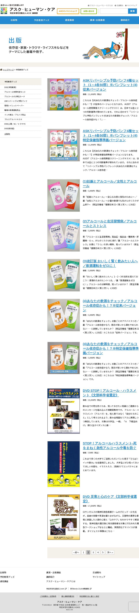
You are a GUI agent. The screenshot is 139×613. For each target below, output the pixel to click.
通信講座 (4, 581)
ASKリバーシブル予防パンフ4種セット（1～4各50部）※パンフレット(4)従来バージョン (111, 85)
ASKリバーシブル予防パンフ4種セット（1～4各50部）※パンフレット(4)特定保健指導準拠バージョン (111, 135)
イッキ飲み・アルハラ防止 (15, 114)
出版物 (7, 134)
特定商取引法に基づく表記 (89, 596)
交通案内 (119, 5)
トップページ (7, 69)
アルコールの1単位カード (14, 96)
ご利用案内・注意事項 (48, 596)
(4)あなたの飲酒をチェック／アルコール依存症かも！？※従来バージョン (110, 305)
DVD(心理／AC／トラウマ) (14, 124)
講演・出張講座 (53, 572)
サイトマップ (131, 5)
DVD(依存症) (9, 128)
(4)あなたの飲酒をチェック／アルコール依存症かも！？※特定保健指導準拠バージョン (111, 348)
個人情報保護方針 (67, 596)
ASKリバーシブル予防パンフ (15, 101)
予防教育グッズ (10, 81)
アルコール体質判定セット (15, 92)
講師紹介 (50, 576)
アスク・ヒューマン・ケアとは (100, 5)
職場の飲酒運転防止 (12, 110)
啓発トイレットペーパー (14, 105)
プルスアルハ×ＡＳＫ (13, 119)
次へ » (110, 552)
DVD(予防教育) (10, 87)
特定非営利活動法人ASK (56, 588)
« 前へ (76, 552)
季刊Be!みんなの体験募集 (80, 588)
